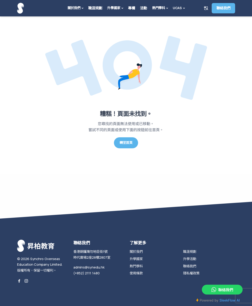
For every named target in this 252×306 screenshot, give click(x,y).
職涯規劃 (95, 8)
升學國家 (113, 8)
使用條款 (136, 273)
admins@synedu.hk (89, 267)
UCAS (177, 8)
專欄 (131, 8)
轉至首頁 (126, 142)
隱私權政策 (191, 273)
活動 (143, 8)
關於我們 (74, 8)
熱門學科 (158, 8)
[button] (206, 8)
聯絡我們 (223, 8)
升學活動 (189, 259)
